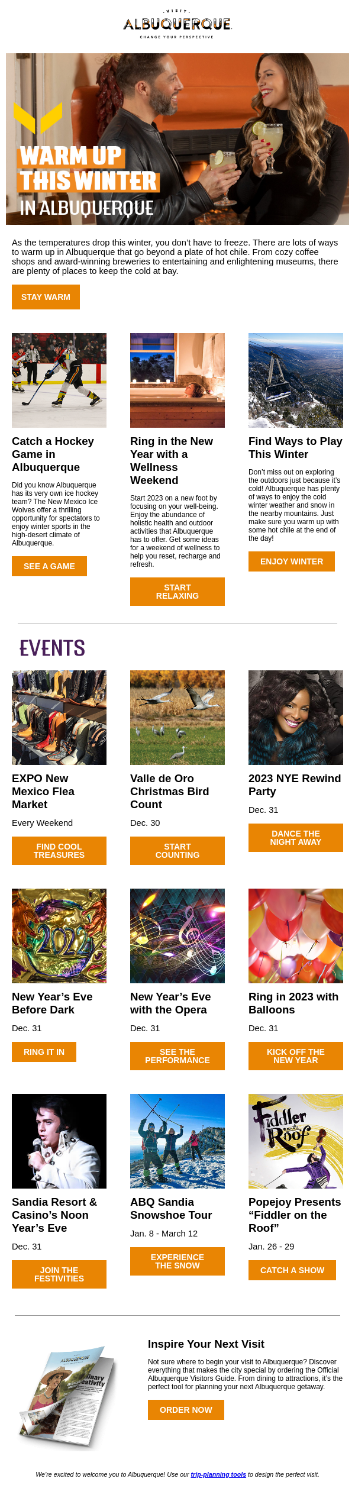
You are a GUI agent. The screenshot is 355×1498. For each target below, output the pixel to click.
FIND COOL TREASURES (59, 851)
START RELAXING (177, 592)
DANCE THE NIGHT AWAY (296, 838)
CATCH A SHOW (292, 1270)
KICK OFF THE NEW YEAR (296, 1056)
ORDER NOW (186, 1410)
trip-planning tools (219, 1474)
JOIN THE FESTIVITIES (59, 1274)
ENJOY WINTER (291, 561)
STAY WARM (45, 297)
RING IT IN (44, 1052)
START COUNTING (178, 851)
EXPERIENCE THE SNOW (177, 1261)
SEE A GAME (49, 566)
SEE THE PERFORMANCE (177, 1056)
